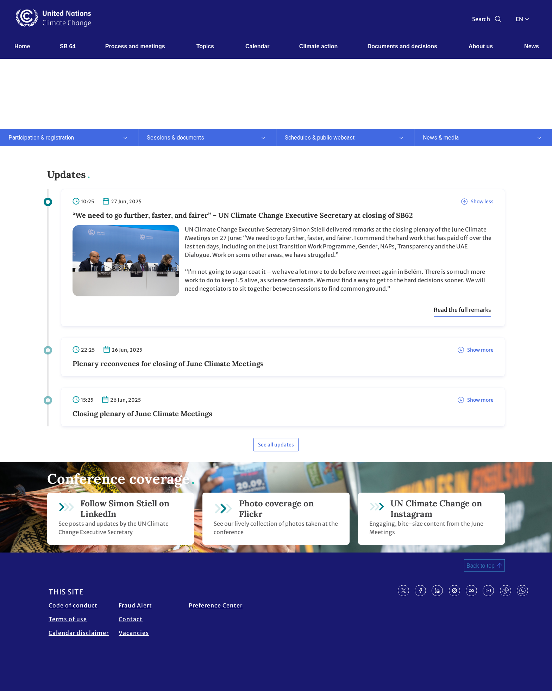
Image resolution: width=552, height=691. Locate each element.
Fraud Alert (135, 605)
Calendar (257, 46)
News (531, 46)
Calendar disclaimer (79, 632)
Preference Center (216, 605)
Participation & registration (41, 137)
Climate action (318, 46)
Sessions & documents (175, 137)
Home (22, 46)
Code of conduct (73, 605)
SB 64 (67, 46)
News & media (441, 137)
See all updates (276, 445)
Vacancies (134, 632)
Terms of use (68, 619)
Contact (131, 619)
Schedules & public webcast (320, 137)
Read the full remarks (462, 309)
